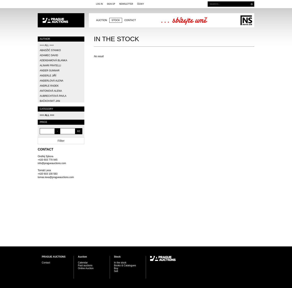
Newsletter (126, 4)
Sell (116, 271)
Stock (116, 20)
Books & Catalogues (125, 265)
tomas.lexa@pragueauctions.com (56, 177)
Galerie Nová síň (246, 20)
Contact (130, 20)
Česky (140, 4)
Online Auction (85, 268)
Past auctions (85, 265)
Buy (116, 268)
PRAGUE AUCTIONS (61, 20)
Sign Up (111, 4)
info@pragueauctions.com (52, 163)
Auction (101, 20)
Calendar (83, 262)
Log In (99, 4)
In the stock (120, 262)
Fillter (61, 140)
